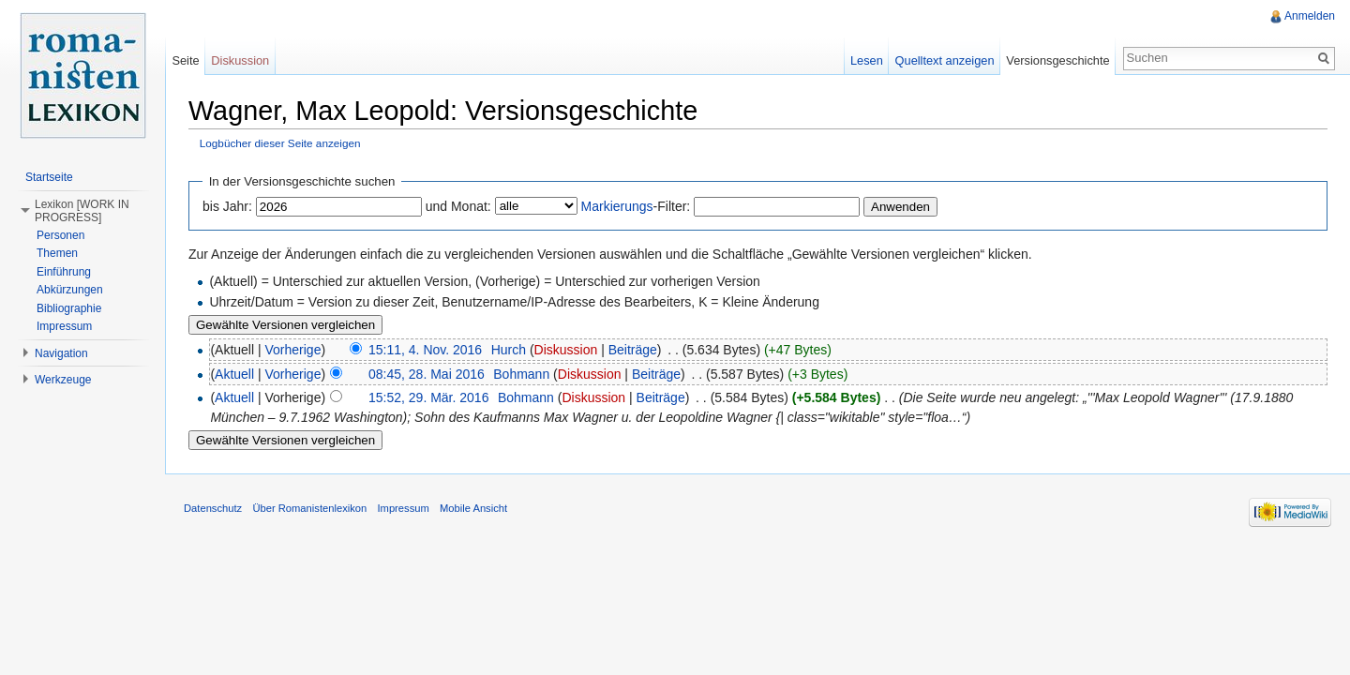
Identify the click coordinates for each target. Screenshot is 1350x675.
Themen (57, 253)
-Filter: (636, 206)
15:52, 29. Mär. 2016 (428, 397)
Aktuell (234, 374)
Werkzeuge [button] (63, 379)
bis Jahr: (227, 206)
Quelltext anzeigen (945, 60)
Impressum (64, 326)
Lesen (866, 60)
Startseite (49, 177)
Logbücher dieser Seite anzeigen (280, 143)
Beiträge (632, 349)
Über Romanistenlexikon (309, 508)
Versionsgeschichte (1057, 60)
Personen (60, 235)
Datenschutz (213, 508)
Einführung (64, 271)
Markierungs (617, 206)
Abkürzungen (70, 289)
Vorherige (293, 349)
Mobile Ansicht (473, 508)
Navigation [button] (61, 353)
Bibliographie (69, 308)
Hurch (508, 349)
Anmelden (1309, 15)
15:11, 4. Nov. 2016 (425, 349)
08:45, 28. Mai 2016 (426, 374)
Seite (185, 60)
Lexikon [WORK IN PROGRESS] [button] (82, 211)
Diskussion (566, 349)
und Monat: (458, 206)
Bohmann (521, 374)
